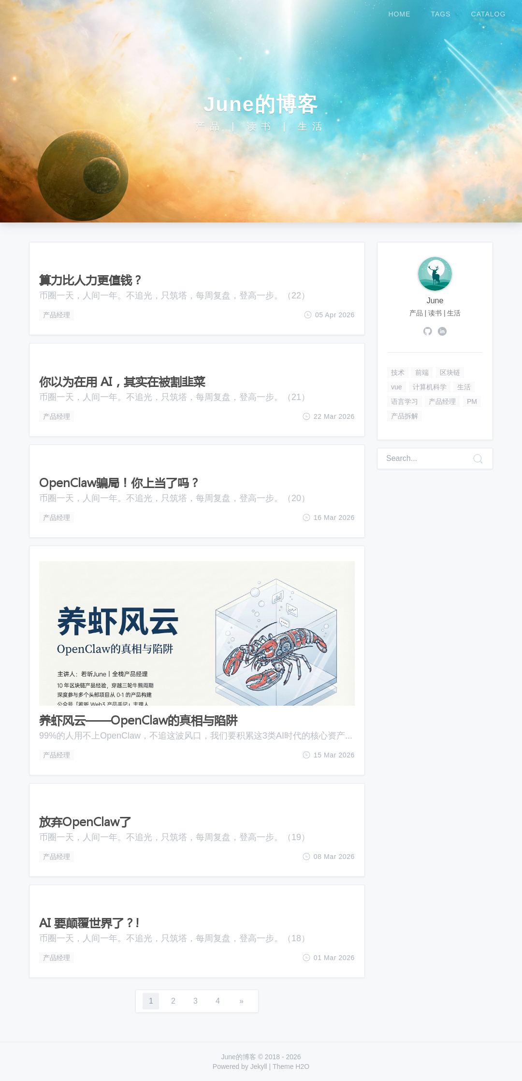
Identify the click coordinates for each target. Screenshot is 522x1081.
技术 (398, 372)
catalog (488, 14)
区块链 (450, 372)
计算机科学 (430, 387)
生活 (464, 387)
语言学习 (404, 401)
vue (396, 387)
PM (472, 401)
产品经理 (56, 315)
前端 (422, 372)
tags (441, 14)
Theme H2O (291, 1066)
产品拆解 (404, 416)
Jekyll (258, 1066)
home (400, 14)
